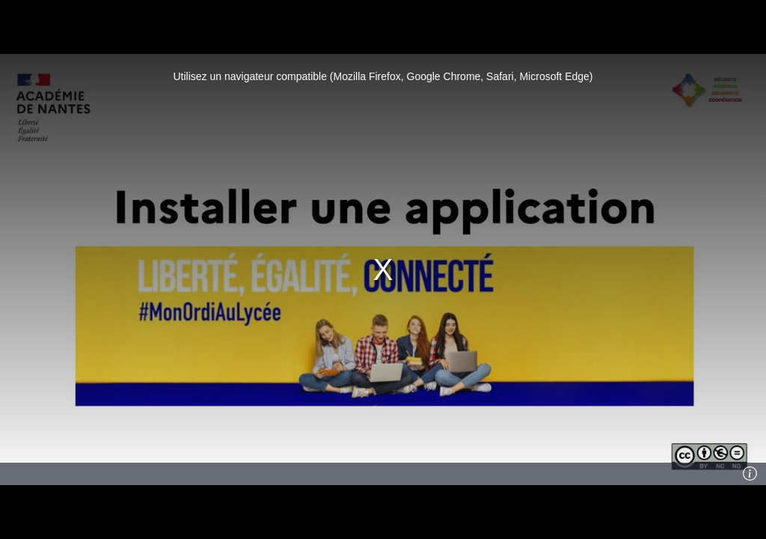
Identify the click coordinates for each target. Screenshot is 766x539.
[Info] (750, 474)
